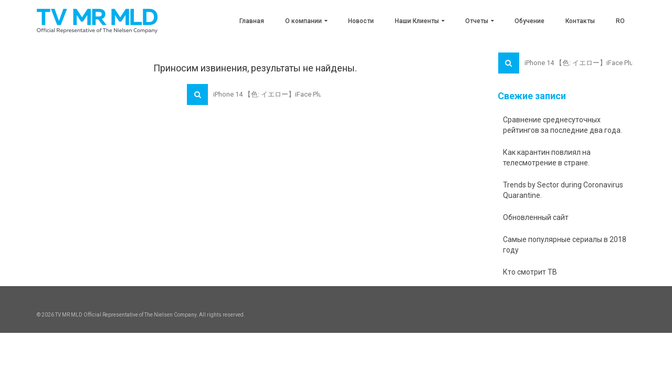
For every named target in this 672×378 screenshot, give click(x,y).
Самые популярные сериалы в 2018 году (564, 244)
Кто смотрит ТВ (530, 272)
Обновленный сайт (536, 217)
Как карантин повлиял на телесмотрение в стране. (547, 157)
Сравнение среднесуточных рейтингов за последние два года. (562, 125)
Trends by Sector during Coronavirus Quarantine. (563, 190)
